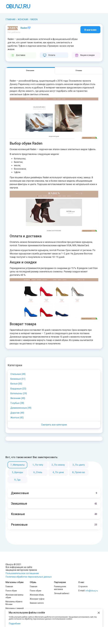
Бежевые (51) (17, 379)
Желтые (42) (17, 417)
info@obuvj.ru (92, 591)
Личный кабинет (61, 593)
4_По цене (58, 472)
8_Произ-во (78, 472)
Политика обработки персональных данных (28, 576)
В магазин (90, 29)
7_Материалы (17, 464)
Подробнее (15, 623)
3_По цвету (79, 464)
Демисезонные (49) (20, 408)
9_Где (17, 479)
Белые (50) (16, 383)
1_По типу (37, 464)
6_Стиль (37, 472)
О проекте (83, 586)
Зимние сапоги (37, 603)
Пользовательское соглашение (22, 573)
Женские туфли (37, 599)
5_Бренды (17, 472)
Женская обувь (37, 595)
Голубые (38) (17, 403)
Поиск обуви (11, 591)
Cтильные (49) (17, 374)
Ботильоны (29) (18, 393)
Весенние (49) (17, 398)
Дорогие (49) (17, 412)
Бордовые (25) (18, 388)
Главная (9, 586)
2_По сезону (58, 464)
